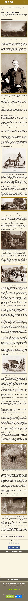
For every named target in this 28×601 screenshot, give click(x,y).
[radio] (9, 543)
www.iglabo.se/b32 (20, 536)
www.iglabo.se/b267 (5, 17)
